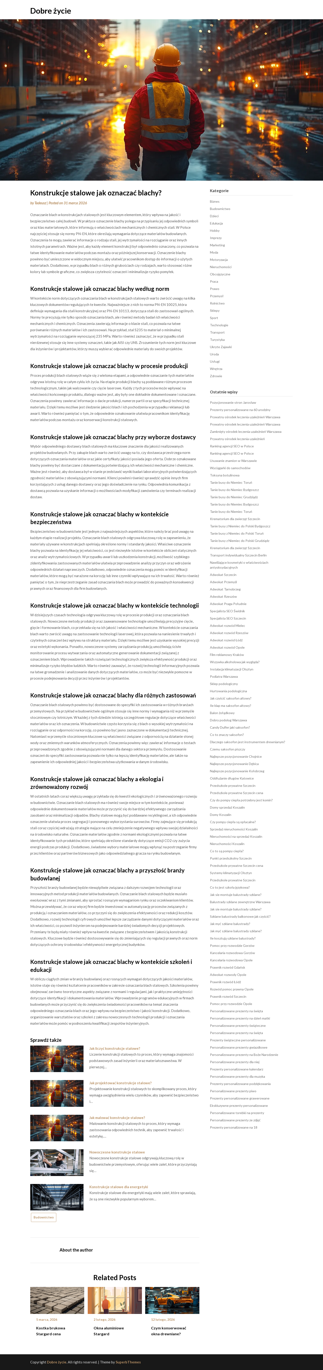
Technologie (219, 325)
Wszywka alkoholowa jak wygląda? (235, 662)
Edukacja (216, 223)
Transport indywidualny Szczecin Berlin (238, 555)
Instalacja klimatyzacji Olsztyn (231, 669)
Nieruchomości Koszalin (227, 844)
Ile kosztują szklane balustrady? (233, 938)
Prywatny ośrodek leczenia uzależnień (237, 439)
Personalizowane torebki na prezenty (237, 1113)
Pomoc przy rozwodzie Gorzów (232, 946)
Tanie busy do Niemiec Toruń (231, 482)
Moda (214, 252)
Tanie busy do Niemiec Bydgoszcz (234, 490)
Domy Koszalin (220, 815)
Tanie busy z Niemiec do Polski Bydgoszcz (240, 526)
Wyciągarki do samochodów (230, 468)
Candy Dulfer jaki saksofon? (230, 727)
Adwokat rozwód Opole (227, 647)
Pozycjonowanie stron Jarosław (233, 402)
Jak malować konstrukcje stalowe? (117, 1117)
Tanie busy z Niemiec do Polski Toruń (237, 533)
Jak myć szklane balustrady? (230, 924)
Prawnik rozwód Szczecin (228, 996)
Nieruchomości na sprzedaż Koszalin (236, 836)
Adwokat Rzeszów (223, 596)
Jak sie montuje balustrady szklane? (236, 895)
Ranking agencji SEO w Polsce (232, 446)
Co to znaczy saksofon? (227, 735)
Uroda (214, 354)
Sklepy (215, 310)
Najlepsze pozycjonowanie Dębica (234, 764)
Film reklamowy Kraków (227, 655)
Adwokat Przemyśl (223, 582)
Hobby (215, 230)
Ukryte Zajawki (221, 347)
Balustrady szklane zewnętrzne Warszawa (240, 902)
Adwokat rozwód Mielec (227, 626)
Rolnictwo (217, 303)
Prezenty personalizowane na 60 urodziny (240, 410)
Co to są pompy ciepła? (227, 851)
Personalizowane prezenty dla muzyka (237, 1076)
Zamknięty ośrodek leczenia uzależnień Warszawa (245, 432)
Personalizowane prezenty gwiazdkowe (238, 1047)
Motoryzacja (219, 260)
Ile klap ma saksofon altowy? (230, 706)
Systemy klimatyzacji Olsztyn (231, 873)
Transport (217, 332)
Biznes (215, 201)
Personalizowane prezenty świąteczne (238, 1026)
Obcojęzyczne (220, 274)
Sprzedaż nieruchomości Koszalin (234, 829)
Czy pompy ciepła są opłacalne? (233, 822)
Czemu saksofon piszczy (227, 749)
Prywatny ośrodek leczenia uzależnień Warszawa (245, 417)
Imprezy (216, 238)
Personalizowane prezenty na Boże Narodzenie (244, 1055)
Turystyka (217, 340)
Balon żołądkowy (222, 713)
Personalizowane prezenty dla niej (234, 1062)
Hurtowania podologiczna (228, 691)
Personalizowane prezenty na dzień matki (240, 1018)
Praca (214, 281)
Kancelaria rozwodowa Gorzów (232, 953)
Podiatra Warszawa (224, 676)
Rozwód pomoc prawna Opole (232, 989)
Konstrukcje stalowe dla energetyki (118, 1187)
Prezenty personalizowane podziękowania (240, 1084)
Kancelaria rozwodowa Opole (231, 960)
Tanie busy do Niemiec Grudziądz (234, 497)
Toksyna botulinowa (224, 475)
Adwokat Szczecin (223, 575)
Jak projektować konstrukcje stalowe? (120, 1083)
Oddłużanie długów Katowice (232, 778)
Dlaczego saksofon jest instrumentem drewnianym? (247, 742)
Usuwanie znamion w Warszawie (233, 461)
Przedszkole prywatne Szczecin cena (236, 793)
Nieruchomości (221, 267)
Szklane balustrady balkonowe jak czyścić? (240, 916)
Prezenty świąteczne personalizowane (238, 1040)
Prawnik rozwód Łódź (225, 982)
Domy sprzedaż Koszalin (227, 807)
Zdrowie (216, 376)
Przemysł (217, 296)
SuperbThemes (128, 1362)
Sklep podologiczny (224, 684)
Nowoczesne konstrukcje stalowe (117, 1152)
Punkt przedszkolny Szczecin (231, 858)
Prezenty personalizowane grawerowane (240, 1098)
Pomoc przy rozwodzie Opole (231, 1004)
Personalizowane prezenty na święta (236, 1011)
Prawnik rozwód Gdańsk (227, 967)
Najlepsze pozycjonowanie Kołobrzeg (237, 771)
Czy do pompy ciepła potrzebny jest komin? (241, 800)
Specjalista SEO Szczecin (228, 618)
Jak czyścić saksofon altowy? (230, 698)
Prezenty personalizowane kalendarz (236, 1069)
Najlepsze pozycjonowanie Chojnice (236, 756)
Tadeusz (40, 203)
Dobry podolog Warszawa (228, 720)
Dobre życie (50, 10)
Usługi (215, 361)
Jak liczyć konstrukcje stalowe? (114, 1048)
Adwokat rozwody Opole (228, 975)
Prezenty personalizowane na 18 (233, 1127)
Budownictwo (44, 1217)
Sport (214, 318)
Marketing (217, 245)
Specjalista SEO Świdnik (227, 611)
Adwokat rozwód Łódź (226, 640)
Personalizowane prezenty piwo (233, 1091)
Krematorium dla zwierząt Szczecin (235, 519)
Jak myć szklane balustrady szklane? (236, 931)
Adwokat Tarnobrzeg (225, 589)
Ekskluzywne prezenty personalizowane (239, 1105)
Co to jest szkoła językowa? (230, 887)
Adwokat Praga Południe (228, 604)
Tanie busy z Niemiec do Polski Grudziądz (239, 541)
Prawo (214, 289)
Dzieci (214, 216)
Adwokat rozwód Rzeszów (229, 633)
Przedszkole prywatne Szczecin (232, 786)
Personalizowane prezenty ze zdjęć (235, 1120)
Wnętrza (216, 369)
